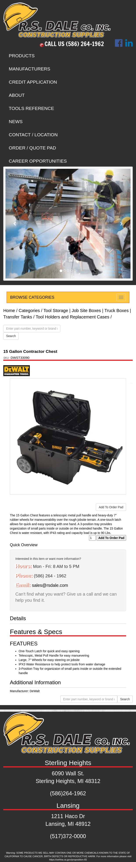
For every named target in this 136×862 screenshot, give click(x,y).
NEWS (16, 121)
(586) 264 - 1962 (50, 575)
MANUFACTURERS (29, 68)
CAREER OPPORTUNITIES (38, 160)
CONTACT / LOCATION (33, 134)
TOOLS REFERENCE (31, 108)
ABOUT (17, 95)
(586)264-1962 (68, 793)
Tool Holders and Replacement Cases (72, 316)
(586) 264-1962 (85, 44)
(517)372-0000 (68, 836)
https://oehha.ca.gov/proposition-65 (68, 859)
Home (9, 310)
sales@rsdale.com (50, 585)
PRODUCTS (22, 55)
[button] (14, 223)
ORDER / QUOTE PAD (32, 147)
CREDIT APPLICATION (33, 81)
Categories (29, 310)
